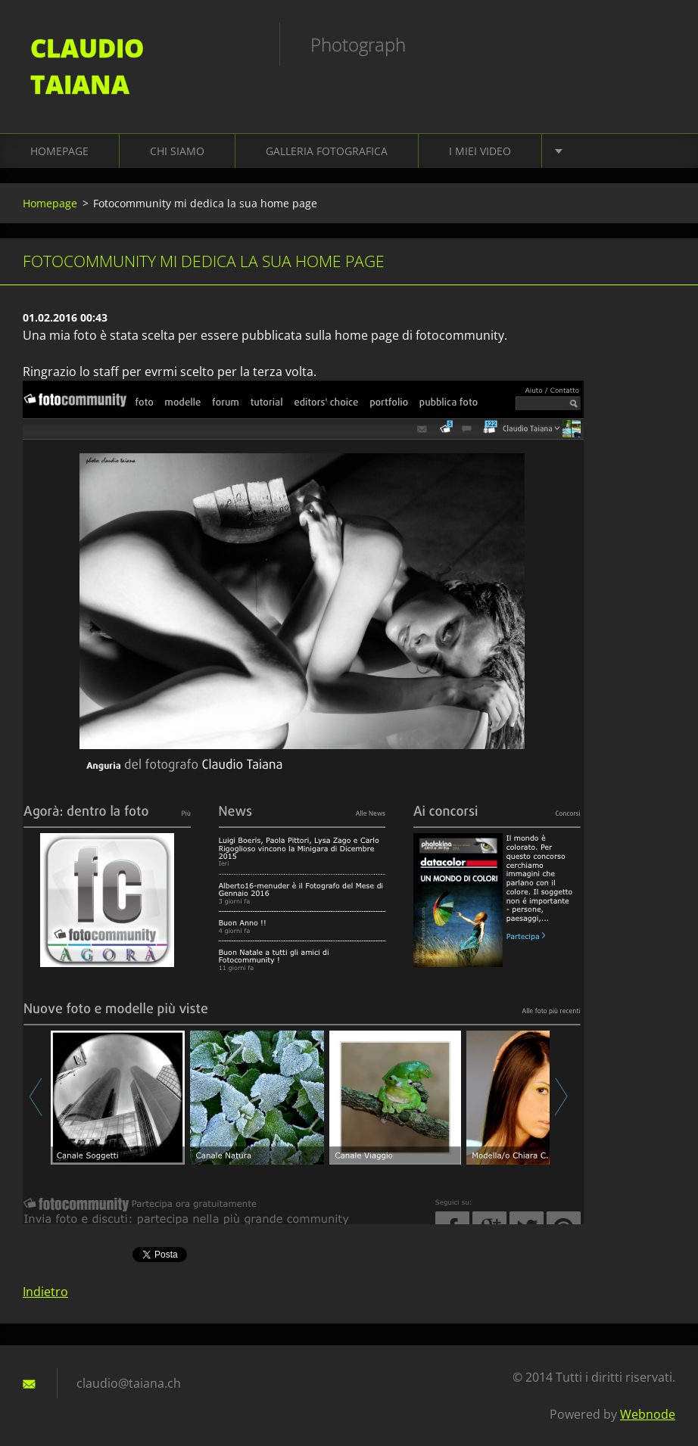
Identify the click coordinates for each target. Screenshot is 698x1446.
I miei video (480, 151)
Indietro (45, 1291)
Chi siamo (177, 151)
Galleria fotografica (327, 151)
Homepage (59, 151)
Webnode (647, 1414)
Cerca (659, 44)
